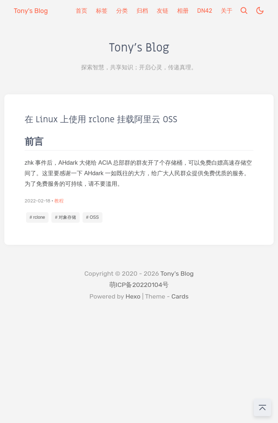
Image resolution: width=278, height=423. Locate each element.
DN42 (204, 10)
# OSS (92, 217)
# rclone (37, 217)
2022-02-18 (37, 201)
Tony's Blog (177, 273)
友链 (162, 10)
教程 (59, 201)
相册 (183, 10)
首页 (81, 10)
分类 (122, 10)
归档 (142, 10)
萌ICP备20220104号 (139, 284)
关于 (226, 10)
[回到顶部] (262, 407)
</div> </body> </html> (139, 368)
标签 (102, 10)
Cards (180, 296)
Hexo (133, 296)
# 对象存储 (65, 217)
